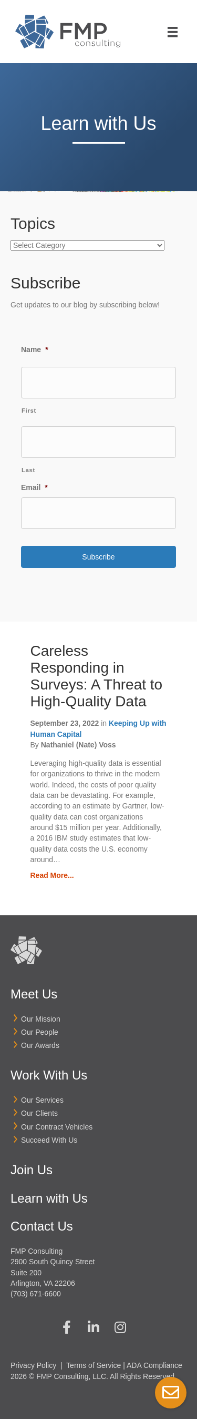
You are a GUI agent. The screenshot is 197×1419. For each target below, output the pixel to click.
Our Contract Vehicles (56, 1127)
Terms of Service (93, 1365)
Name (34, 349)
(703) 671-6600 (36, 1294)
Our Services (42, 1100)
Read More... (52, 875)
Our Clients (39, 1113)
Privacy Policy (33, 1365)
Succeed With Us (49, 1140)
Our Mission (40, 1019)
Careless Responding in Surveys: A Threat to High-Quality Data (96, 676)
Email (34, 487)
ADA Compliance (154, 1365)
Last (28, 470)
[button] (67, 1327)
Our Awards (40, 1045)
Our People (39, 1032)
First (29, 410)
